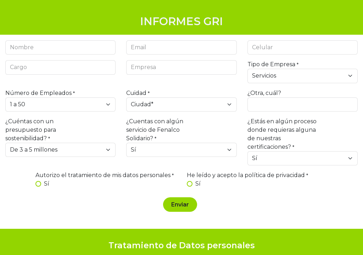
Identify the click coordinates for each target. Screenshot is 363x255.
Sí (46, 183)
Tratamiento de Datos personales (181, 245)
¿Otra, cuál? (264, 93)
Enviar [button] (180, 204)
